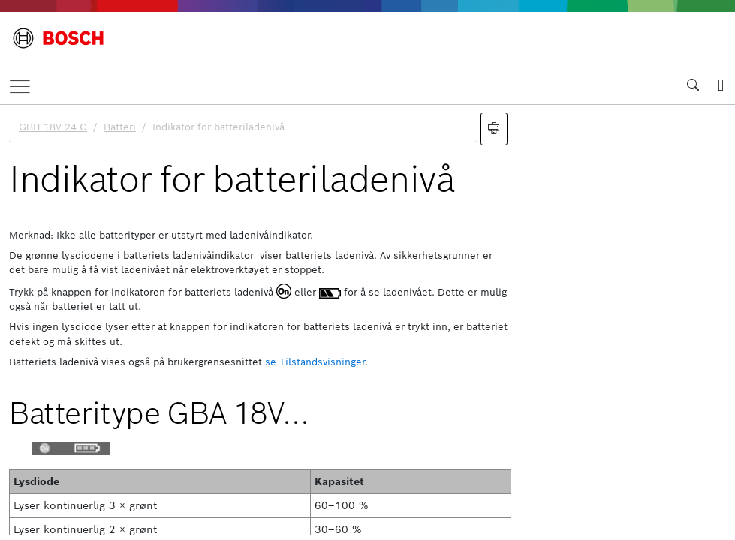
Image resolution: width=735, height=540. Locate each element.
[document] (367, 320)
